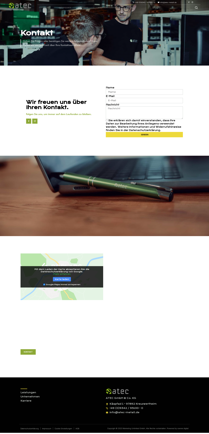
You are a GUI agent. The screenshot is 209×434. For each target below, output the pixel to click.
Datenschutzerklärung (144, 132)
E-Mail (110, 97)
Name (110, 88)
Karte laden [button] (62, 280)
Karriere (79, 8)
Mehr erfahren (62, 275)
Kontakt (120, 8)
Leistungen (42, 8)
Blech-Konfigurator (100, 8)
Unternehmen (62, 8)
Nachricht (112, 105)
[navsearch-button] (196, 7)
